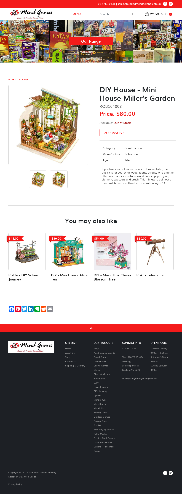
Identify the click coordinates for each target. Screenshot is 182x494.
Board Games (101, 357)
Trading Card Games (104, 438)
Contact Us (71, 361)
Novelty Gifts (100, 412)
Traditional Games (103, 442)
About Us (70, 352)
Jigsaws (97, 395)
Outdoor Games (102, 416)
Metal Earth (100, 404)
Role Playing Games (104, 429)
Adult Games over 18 (104, 352)
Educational (99, 378)
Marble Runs (100, 399)
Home (11, 79)
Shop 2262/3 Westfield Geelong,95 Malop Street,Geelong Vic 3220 (133, 363)
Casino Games (101, 365)
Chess (97, 369)
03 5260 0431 (106, 4)
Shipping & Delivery (75, 365)
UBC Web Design (27, 476)
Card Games (100, 361)
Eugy (96, 382)
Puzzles (97, 425)
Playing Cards (100, 421)
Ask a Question (114, 132)
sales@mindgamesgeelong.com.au (139, 4)
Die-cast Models (102, 374)
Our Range (23, 79)
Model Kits (99, 408)
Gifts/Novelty (100, 391)
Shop (67, 357)
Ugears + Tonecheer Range (104, 448)
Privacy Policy (15, 484)
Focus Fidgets (101, 386)
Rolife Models (100, 433)
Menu (76, 14)
